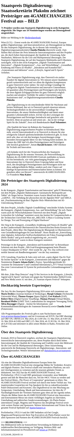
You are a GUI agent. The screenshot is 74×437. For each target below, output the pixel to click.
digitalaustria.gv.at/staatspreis (57, 350)
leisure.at (43, 430)
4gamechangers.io (37, 408)
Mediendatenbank (33, 37)
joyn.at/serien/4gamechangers (14, 316)
